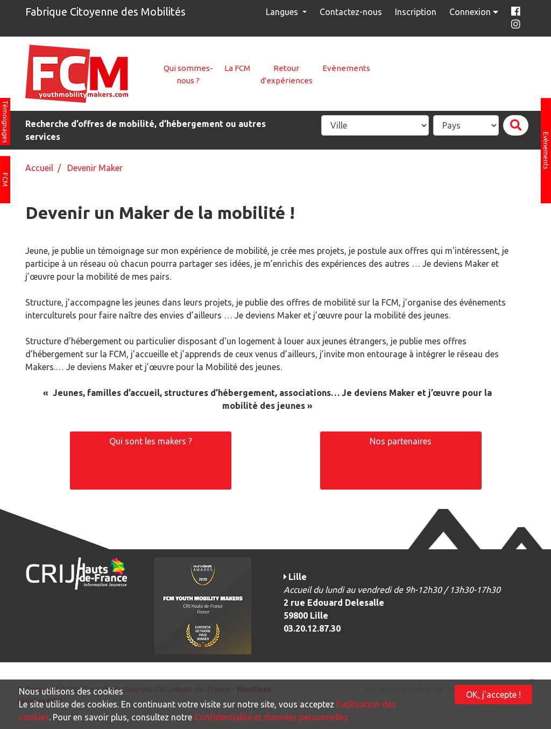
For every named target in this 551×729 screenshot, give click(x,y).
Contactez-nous (351, 12)
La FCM (237, 68)
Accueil (39, 168)
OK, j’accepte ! (493, 694)
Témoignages (5, 121)
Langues (283, 12)
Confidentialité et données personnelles (271, 717)
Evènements (346, 68)
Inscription (415, 12)
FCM (5, 180)
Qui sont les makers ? (150, 441)
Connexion (474, 12)
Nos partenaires (401, 441)
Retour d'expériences (286, 74)
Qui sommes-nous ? (188, 74)
